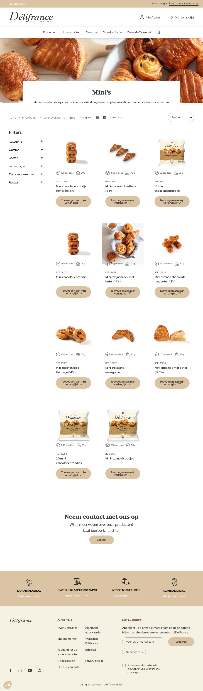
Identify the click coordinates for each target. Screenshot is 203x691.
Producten (50, 32)
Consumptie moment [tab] (22, 174)
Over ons (91, 32)
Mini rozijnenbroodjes (119, 458)
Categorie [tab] (15, 141)
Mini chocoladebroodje (71, 277)
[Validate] (181, 641)
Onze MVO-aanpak (139, 32)
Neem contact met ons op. (184, 3)
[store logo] (31, 17)
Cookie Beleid (66, 661)
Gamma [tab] (14, 150)
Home (13, 117)
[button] (16, 4)
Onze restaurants (68, 667)
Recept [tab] (13, 182)
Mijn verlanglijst (184, 17)
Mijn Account (154, 17)
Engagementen (67, 639)
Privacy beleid (94, 661)
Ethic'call (90, 650)
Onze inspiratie (112, 32)
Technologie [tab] (17, 166)
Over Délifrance (67, 628)
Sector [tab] (13, 158)
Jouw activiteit (71, 32)
